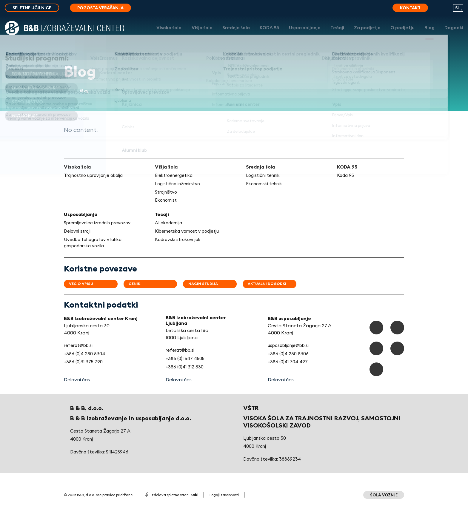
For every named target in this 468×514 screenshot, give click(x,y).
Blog (427, 33)
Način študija (214, 293)
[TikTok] (396, 337)
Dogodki (453, 33)
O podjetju (397, 33)
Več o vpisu (84, 293)
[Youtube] (396, 359)
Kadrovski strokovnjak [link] (180, 248)
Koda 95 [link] (346, 177)
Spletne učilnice (32, 7)
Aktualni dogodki (282, 293)
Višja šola (180, 33)
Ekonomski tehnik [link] (266, 185)
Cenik (141, 293)
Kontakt (410, 7)
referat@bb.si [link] (79, 355)
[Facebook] (374, 337)
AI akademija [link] (169, 225)
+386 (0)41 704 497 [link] (287, 372)
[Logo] (64, 33)
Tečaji (327, 33)
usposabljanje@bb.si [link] (288, 355)
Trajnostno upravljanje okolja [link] (97, 177)
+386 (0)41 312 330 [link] (185, 376)
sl (457, 7)
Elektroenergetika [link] (175, 177)
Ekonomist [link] (166, 202)
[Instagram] (374, 359)
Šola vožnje (382, 505)
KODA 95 (253, 33)
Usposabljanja (292, 33)
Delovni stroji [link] (78, 240)
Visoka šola (143, 33)
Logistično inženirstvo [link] (179, 185)
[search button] (440, 9)
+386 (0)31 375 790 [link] (84, 372)
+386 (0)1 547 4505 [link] (186, 368)
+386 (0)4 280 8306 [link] (287, 363)
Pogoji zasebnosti (224, 505)
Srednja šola (217, 33)
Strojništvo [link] (167, 194)
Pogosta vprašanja (100, 7)
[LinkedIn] (374, 381)
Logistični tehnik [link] (264, 177)
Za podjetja (359, 33)
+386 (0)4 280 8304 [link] (85, 363)
